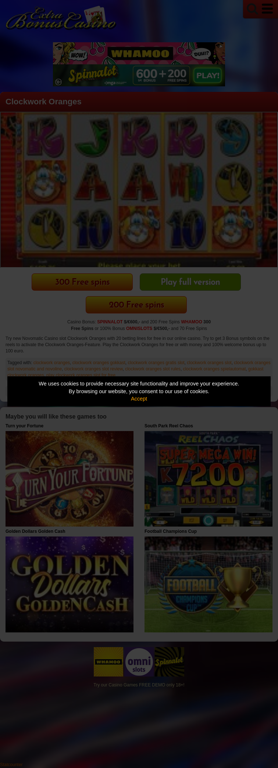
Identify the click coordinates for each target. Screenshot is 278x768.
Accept (139, 399)
